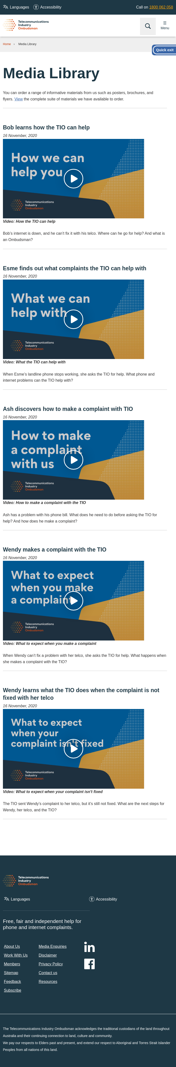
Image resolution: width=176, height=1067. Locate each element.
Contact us (48, 973)
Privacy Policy (51, 964)
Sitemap (11, 973)
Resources (48, 982)
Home (7, 44)
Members (12, 964)
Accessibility (50, 7)
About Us (12, 946)
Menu (165, 28)
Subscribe (12, 990)
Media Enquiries (53, 946)
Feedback (12, 982)
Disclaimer (48, 955)
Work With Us (16, 955)
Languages (19, 7)
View (18, 99)
